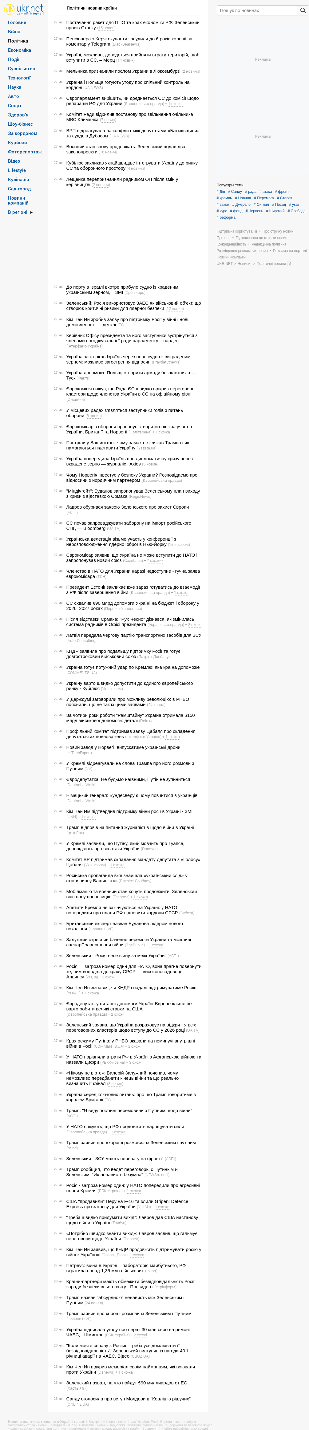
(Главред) (121, 897)
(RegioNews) (140, 496)
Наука (14, 86)
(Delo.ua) (147, 720)
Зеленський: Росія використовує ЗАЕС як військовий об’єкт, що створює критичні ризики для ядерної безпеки (133, 305)
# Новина (243, 198)
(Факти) (83, 378)
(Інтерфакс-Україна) (84, 346)
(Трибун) (118, 1222)
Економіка (19, 49)
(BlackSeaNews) (126, 44)
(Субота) (186, 913)
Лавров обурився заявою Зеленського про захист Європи (127, 507)
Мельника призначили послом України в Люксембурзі (123, 71)
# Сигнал (261, 204)
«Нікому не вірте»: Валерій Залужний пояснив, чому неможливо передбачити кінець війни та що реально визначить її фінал (122, 1078)
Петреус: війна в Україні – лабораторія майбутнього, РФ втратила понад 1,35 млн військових (126, 1268)
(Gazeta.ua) (146, 448)
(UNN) (71, 816)
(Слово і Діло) (113, 1254)
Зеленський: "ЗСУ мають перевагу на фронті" (115, 1158)
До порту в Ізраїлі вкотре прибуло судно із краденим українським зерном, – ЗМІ (122, 289)
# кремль (224, 198)
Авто (13, 96)
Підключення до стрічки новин (261, 238)
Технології (19, 77)
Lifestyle (17, 170)
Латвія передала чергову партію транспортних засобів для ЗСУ (134, 635)
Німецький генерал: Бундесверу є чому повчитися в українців (132, 795)
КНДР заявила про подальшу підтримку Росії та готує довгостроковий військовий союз (123, 653)
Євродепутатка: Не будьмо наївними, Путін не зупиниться (128, 779)
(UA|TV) (114, 528)
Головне (17, 22)
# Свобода (297, 211)
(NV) (88, 768)
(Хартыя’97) (77, 1388)
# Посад (279, 204)
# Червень (254, 211)
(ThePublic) (135, 945)
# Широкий (275, 211)
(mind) (72, 1148)
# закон (223, 204)
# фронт (282, 191)
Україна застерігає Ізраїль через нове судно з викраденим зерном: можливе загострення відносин (128, 359)
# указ (294, 204)
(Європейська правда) (144, 103)
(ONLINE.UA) (77, 1404)
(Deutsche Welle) (81, 784)
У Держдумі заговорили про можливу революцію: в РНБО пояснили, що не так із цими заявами (127, 702)
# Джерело (241, 204)
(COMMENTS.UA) (81, 672)
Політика (18, 40)
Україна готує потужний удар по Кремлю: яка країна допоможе (133, 667)
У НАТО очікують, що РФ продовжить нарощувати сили (125, 1126)
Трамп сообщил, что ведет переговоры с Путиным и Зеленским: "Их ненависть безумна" (122, 1172)
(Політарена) (140, 432)
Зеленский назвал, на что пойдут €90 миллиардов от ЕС (126, 1382)
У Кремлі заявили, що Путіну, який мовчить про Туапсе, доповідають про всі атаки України (125, 846)
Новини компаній (18, 200)
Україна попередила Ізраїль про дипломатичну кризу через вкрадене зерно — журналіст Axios (129, 461)
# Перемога (264, 198)
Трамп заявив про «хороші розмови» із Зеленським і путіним (131, 1142)
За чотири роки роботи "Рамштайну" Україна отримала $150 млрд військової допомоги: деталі (130, 718)
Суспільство (21, 68)
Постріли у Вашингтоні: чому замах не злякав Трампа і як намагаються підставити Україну (127, 445)
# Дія (221, 191)
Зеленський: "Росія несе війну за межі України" (116, 955)
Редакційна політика (269, 244)
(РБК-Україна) (112, 1062)
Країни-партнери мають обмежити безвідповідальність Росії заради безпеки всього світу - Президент (130, 1284)
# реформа (226, 217)
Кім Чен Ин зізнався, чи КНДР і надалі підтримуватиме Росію (131, 987)
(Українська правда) (166, 624)
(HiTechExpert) (79, 752)
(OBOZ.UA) (140, 1356)
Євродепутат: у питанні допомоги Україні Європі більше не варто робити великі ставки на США (129, 1006)
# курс (222, 211)
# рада (250, 191)
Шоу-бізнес (20, 123)
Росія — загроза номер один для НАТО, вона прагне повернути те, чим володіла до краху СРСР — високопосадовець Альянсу (134, 971)
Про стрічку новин (278, 231)
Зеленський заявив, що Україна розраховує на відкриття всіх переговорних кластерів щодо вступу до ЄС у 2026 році (131, 1027)
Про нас (224, 238)
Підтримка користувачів (237, 231)
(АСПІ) (72, 512)
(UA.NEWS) (93, 87)
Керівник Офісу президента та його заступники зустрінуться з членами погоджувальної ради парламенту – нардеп (132, 338)
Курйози (17, 142)
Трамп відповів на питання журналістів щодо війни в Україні (130, 827)
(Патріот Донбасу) (153, 656)
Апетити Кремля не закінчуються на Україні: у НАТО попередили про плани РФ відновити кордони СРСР (122, 910)
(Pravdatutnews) (166, 362)
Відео (14, 160)
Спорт (15, 105)
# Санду (235, 191)
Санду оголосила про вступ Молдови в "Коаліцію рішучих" (128, 1398)
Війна (14, 31)
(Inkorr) (151, 1271)
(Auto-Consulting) (81, 640)
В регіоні (17, 211)
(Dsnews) (149, 848)
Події (13, 59)
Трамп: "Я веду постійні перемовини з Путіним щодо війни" (129, 1110)
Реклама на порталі (290, 251)
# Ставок (284, 198)
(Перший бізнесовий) (123, 608)
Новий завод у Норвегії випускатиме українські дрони (123, 747)
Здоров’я (18, 114)
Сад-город (19, 188)
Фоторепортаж (25, 151)
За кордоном (22, 133)
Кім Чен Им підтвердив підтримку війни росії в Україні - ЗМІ (129, 811)
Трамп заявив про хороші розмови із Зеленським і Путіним (129, 1313)
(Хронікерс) (135, 292)
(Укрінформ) (179, 544)
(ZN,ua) (91, 977)
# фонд (236, 211)
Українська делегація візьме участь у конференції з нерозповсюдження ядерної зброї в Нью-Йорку (121, 541)
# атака (265, 191)
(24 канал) (156, 704)
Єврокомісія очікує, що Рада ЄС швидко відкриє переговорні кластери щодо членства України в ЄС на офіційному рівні (131, 391)
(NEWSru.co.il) (157, 1174)
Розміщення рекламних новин (242, 251)
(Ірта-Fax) (75, 832)
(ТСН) (122, 324)
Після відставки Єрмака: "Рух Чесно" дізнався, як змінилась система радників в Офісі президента (130, 621)
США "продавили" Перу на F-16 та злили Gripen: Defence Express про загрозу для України (127, 1204)
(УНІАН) (73, 993)
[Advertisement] (127, 236)
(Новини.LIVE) (101, 929)
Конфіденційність (231, 244)
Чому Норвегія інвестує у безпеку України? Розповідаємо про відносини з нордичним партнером (132, 477)
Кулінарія (18, 179)
